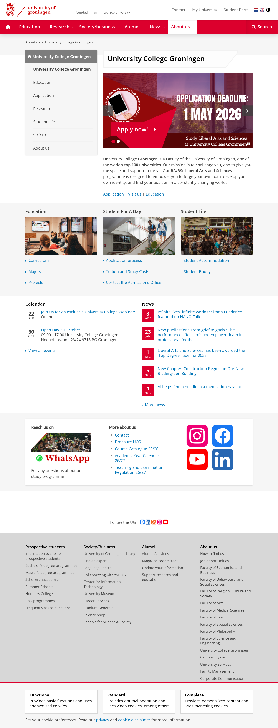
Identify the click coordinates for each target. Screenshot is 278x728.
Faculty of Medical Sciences (222, 610)
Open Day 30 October (60, 329)
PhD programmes (40, 600)
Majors (34, 271)
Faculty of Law (211, 617)
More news (155, 404)
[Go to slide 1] (113, 141)
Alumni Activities (155, 553)
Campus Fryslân (213, 657)
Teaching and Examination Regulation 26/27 (139, 470)
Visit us (134, 194)
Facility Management (217, 671)
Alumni (148, 546)
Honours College (39, 593)
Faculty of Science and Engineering (218, 641)
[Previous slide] (108, 110)
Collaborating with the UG (105, 575)
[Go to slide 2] (118, 141)
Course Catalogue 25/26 (136, 448)
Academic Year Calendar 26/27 (137, 458)
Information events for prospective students (43, 556)
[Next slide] (247, 110)
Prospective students (45, 546)
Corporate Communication (222, 678)
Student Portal (237, 9)
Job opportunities (214, 560)
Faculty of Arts (211, 603)
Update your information (162, 567)
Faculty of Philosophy (217, 631)
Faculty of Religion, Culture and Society (225, 593)
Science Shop (94, 615)
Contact (178, 9)
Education (155, 194)
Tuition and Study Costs (127, 271)
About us (32, 42)
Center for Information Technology (102, 584)
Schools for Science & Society (107, 622)
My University (204, 9)
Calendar (35, 304)
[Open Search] (262, 27)
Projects (35, 282)
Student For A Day (122, 211)
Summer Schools (39, 586)
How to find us (212, 553)
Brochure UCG (128, 441)
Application (113, 194)
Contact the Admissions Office (133, 282)
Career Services (96, 600)
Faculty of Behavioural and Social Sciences (221, 582)
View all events (42, 350)
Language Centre (97, 567)
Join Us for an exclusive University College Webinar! (88, 311)
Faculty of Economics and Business (221, 570)
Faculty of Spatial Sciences (221, 624)
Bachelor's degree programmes (51, 565)
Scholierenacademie (42, 579)
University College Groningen (69, 42)
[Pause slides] (248, 144)
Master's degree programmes (49, 572)
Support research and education (160, 577)
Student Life (193, 211)
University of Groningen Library (109, 553)
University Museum (99, 593)
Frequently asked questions (48, 607)
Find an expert (95, 560)
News (148, 304)
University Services (215, 664)
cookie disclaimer (134, 719)
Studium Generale (98, 607)
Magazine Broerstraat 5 (161, 560)
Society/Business (99, 546)
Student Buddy (197, 271)
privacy (102, 719)
